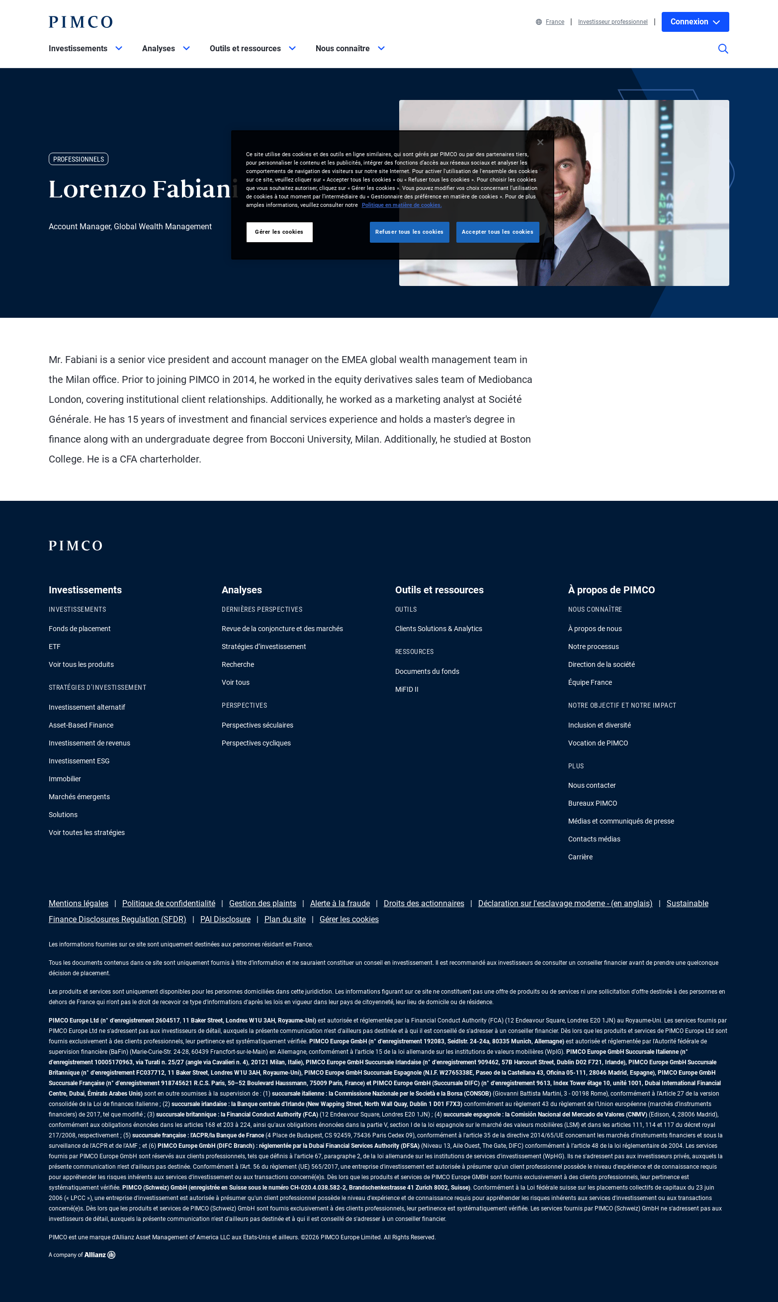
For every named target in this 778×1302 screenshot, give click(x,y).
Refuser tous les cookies (409, 231)
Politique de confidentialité (168, 903)
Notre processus (593, 647)
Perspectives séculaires (257, 725)
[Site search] (723, 56)
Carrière (580, 857)
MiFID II (407, 689)
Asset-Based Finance (81, 725)
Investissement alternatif (87, 707)
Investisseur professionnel (613, 21)
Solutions (63, 815)
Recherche (238, 664)
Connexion (695, 21)
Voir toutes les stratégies (87, 833)
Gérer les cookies (349, 919)
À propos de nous (595, 629)
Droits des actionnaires (424, 903)
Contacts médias (594, 839)
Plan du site (285, 919)
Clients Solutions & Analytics (438, 629)
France (550, 21)
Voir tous (236, 682)
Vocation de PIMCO (598, 743)
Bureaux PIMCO (592, 803)
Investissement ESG (79, 761)
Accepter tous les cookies (497, 231)
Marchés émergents (79, 797)
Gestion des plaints (262, 903)
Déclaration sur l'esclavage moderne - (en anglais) (565, 903)
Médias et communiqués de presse (621, 821)
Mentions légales (78, 903)
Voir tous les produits (81, 664)
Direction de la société (601, 664)
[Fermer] (540, 142)
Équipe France (590, 682)
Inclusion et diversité (599, 725)
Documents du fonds (427, 671)
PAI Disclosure (225, 919)
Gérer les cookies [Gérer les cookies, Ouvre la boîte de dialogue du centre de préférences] (279, 231)
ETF (55, 647)
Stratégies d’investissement (264, 647)
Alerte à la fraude (340, 903)
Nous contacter (592, 785)
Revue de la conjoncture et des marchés (282, 629)
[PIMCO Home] (80, 22)
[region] (392, 195)
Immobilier (65, 779)
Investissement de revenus (89, 743)
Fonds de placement (80, 629)
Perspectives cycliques (256, 743)
